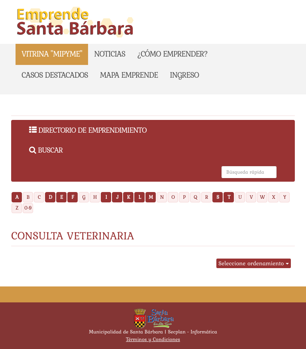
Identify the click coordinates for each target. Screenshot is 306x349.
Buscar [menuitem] (46, 149)
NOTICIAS (109, 54)
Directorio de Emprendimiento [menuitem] (88, 129)
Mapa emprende (129, 75)
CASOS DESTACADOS (55, 75)
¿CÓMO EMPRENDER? (172, 54)
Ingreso (184, 75)
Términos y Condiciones (153, 339)
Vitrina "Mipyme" (52, 54)
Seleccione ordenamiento (253, 263)
